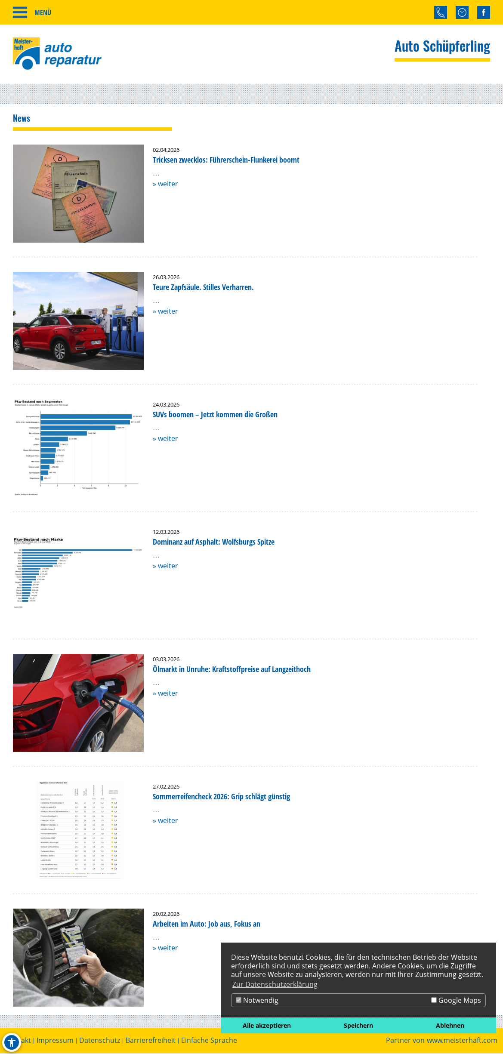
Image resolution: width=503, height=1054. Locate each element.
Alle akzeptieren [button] (267, 1025)
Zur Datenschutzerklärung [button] (275, 984)
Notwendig (257, 1000)
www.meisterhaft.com (462, 1041)
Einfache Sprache (209, 1041)
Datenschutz (99, 1041)
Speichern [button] (358, 1025)
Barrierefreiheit (151, 1041)
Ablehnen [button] (450, 1025)
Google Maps (456, 1000)
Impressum (55, 1041)
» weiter (165, 185)
